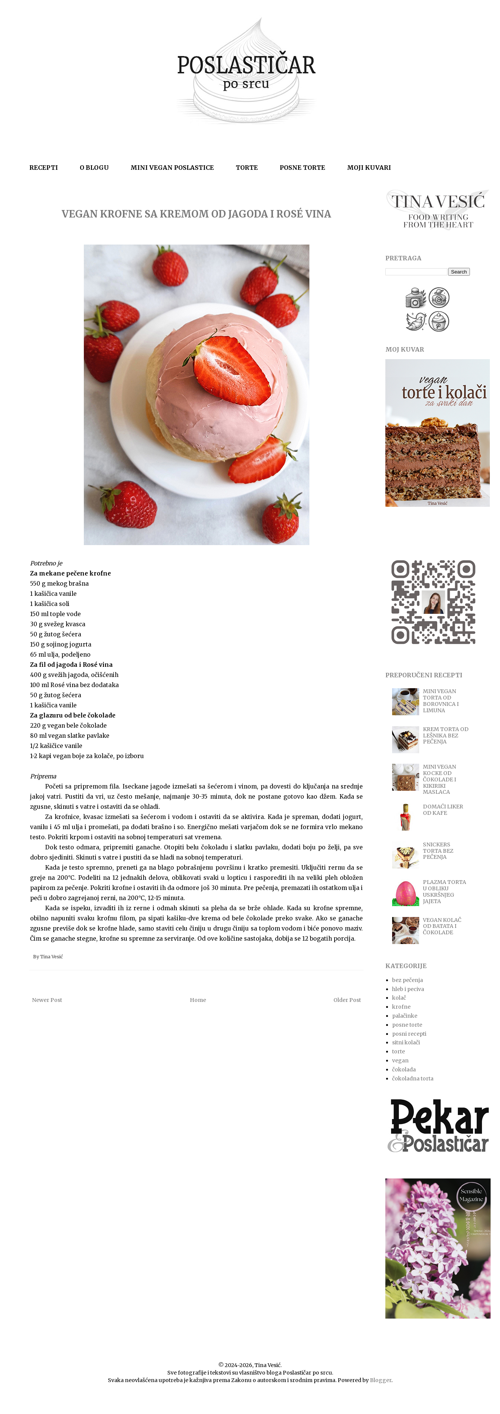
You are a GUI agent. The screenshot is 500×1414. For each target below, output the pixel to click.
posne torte (407, 1024)
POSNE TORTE (302, 167)
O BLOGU (94, 167)
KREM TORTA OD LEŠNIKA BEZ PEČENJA (445, 735)
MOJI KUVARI (369, 167)
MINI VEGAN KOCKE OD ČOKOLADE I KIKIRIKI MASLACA (439, 779)
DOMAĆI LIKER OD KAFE (443, 809)
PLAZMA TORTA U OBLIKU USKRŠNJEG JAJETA (444, 891)
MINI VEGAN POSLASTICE (172, 167)
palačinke (404, 1015)
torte (398, 1051)
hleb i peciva (408, 989)
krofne (401, 1006)
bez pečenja (407, 980)
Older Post (347, 1000)
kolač (399, 997)
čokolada (404, 1069)
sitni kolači (406, 1042)
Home (198, 1000)
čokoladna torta (412, 1078)
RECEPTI (43, 167)
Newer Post (47, 1000)
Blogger (380, 1380)
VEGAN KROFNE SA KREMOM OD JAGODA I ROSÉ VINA (196, 214)
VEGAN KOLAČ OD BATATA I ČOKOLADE (442, 926)
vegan (400, 1060)
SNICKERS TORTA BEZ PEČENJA (438, 851)
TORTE (247, 167)
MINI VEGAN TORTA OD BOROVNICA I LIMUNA (441, 700)
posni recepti (409, 1033)
